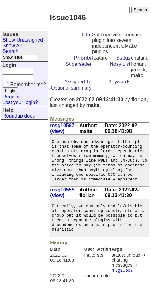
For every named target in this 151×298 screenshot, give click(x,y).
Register (12, 96)
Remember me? (28, 84)
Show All (12, 45)
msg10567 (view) (62, 128)
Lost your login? (20, 102)
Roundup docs (19, 115)
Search (10, 51)
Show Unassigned (23, 40)
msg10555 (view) (62, 201)
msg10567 (122, 284)
